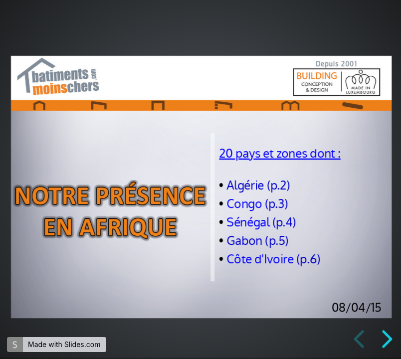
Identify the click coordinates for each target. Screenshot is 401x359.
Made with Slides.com (64, 344)
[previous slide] (361, 339)
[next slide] (386, 339)
